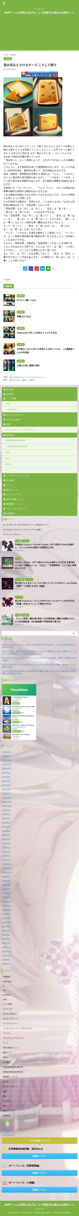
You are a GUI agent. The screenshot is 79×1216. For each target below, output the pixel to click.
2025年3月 (6, 789)
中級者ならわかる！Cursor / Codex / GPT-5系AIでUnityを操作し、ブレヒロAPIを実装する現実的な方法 (39, 646)
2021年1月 (6, 943)
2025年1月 (6, 793)
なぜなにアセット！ (15, 415)
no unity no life (39, 1209)
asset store (11, 409)
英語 (7, 452)
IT (6, 470)
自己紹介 (10, 389)
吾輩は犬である (24, 316)
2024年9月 (6, 810)
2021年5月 (6, 926)
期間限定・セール (14, 504)
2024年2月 (6, 839)
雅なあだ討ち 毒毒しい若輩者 (22, 380)
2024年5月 (6, 827)
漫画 (8, 424)
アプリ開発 (11, 399)
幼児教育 (10, 480)
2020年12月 (6, 947)
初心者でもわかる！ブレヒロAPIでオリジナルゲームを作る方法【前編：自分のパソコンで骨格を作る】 (39, 665)
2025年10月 (6, 769)
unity (8, 404)
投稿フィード (7, 1129)
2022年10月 (6, 872)
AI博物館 (7, 279)
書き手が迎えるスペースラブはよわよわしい (27, 377)
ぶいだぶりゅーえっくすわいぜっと (20, 430)
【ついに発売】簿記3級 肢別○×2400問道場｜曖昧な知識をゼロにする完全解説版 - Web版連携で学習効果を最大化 (39, 672)
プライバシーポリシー (16, 509)
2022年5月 (6, 885)
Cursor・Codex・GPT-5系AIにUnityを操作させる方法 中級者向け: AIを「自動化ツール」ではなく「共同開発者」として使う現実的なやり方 (45, 565)
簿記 (7, 458)
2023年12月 (6, 843)
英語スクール (12, 490)
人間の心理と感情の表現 (28, 365)
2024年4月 (6, 831)
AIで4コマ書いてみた (26, 300)
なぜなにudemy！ (14, 419)
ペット (9, 485)
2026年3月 (6, 752)
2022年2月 (6, 897)
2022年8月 (6, 877)
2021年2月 (6, 939)
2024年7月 (6, 818)
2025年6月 (6, 777)
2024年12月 (6, 798)
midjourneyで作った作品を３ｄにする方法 (37, 333)
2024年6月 (6, 823)
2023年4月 (6, 847)
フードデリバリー (14, 494)
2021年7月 (6, 922)
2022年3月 (6, 893)
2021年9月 (6, 914)
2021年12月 (6, 901)
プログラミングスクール (17, 475)
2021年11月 (6, 906)
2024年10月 (6, 806)
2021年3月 (6, 935)
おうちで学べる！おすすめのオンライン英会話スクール (26, 525)
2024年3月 (6, 835)
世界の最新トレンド (15, 499)
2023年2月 (6, 856)
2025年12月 (6, 760)
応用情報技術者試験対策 (17, 446)
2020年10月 (6, 955)
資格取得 (10, 435)
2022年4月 (6, 889)
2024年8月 (6, 814)
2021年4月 (6, 931)
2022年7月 (6, 881)
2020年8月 (6, 964)
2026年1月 (6, 756)
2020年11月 (6, 951)
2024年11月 (6, 802)
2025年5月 (6, 781)
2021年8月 (6, 918)
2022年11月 (6, 868)
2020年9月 (6, 960)
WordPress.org (8, 1135)
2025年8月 (6, 773)
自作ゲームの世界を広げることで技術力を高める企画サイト (39, 12)
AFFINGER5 (66, 1213)
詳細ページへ (39, 1156)
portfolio (9, 394)
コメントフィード (9, 1132)
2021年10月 (6, 910)
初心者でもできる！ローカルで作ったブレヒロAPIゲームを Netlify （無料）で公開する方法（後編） (39, 659)
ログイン (5, 1126)
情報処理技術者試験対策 (16, 440)
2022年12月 (6, 864)
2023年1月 (6, 860)
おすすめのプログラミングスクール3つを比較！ (23, 530)
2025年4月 (6, 785)
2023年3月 (6, 852)
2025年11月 (6, 764)
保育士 (8, 464)
